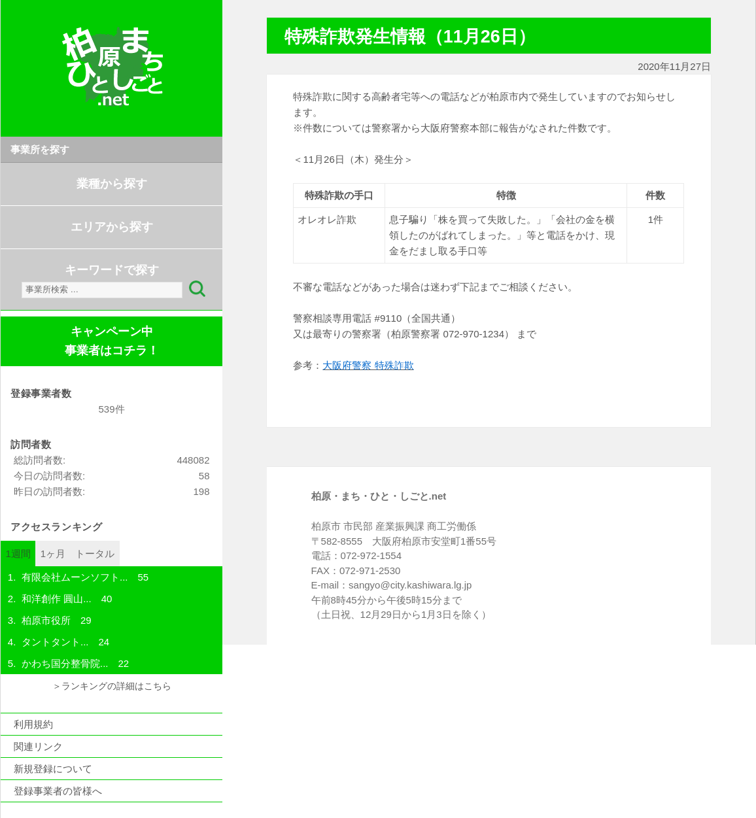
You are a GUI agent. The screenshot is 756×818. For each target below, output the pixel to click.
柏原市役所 (46, 620)
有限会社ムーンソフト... (75, 577)
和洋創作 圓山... (57, 598)
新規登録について (53, 768)
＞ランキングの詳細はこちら (111, 686)
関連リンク (38, 746)
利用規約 (33, 724)
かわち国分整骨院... (65, 663)
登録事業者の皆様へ (58, 790)
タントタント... (55, 641)
